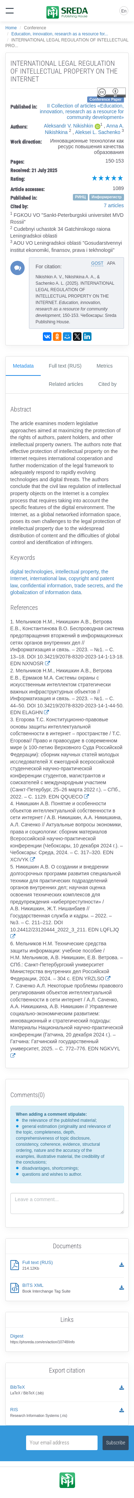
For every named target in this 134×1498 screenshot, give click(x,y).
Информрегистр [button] (106, 197)
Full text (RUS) (65, 366)
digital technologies (31, 571)
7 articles (114, 205)
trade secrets (88, 585)
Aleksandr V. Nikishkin (68, 126)
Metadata (23, 366)
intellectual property (76, 571)
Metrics (104, 366)
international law (48, 578)
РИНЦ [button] (80, 197)
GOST (97, 263)
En (123, 11)
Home (11, 27)
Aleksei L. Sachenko (97, 132)
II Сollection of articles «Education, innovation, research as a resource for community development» (82, 111)
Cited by (107, 384)
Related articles (66, 384)
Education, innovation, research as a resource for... (59, 33)
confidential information (46, 585)
